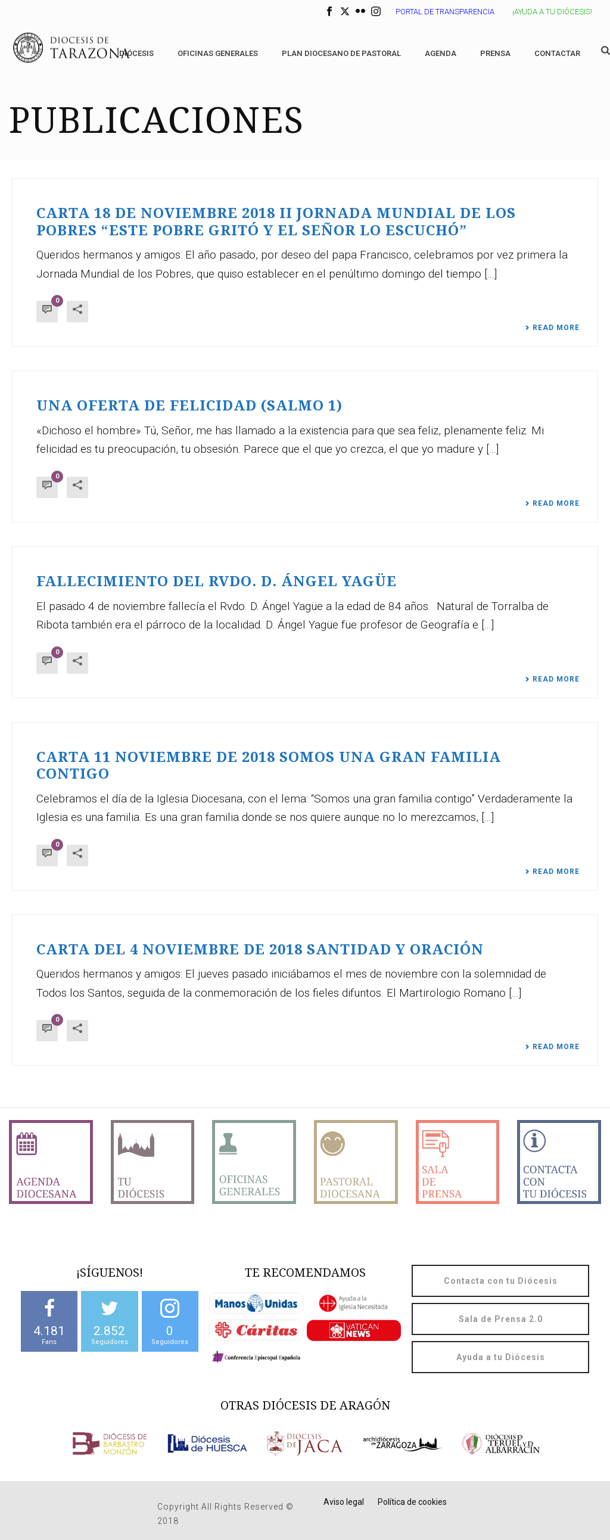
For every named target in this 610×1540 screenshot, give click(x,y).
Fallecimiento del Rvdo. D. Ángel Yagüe (216, 581)
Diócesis (136, 53)
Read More (552, 327)
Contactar (557, 53)
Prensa (495, 53)
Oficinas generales (218, 53)
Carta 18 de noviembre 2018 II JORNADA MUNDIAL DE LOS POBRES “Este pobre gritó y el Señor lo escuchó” (276, 222)
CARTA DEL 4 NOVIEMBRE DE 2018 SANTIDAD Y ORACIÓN (260, 949)
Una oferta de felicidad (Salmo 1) (189, 405)
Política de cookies (412, 1502)
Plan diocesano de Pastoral (341, 53)
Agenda (440, 53)
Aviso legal (343, 1502)
